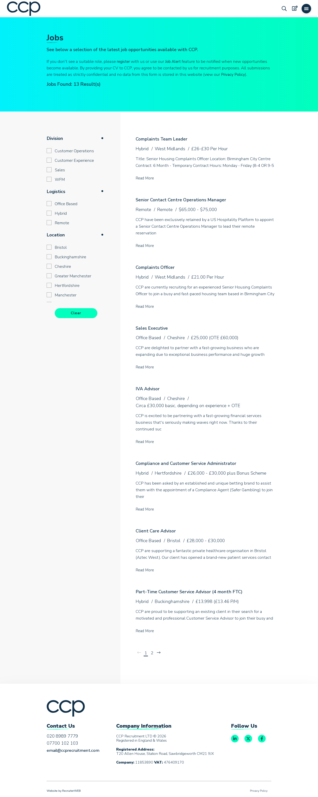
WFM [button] (60, 179)
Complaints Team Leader (163, 139)
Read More (145, 178)
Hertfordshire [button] (67, 285)
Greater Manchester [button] (73, 276)
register (124, 61)
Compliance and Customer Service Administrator (189, 463)
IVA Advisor (149, 388)
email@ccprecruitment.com (75, 750)
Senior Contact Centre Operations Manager (183, 199)
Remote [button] (62, 223)
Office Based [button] (66, 204)
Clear (76, 313)
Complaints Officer (156, 267)
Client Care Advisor (157, 530)
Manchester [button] (65, 295)
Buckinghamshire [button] (70, 257)
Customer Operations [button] (74, 151)
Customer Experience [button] (74, 160)
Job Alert (175, 61)
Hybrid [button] (61, 213)
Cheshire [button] (63, 266)
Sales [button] (60, 170)
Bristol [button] (61, 247)
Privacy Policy (233, 74)
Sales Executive (153, 327)
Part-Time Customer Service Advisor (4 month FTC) (193, 591)
